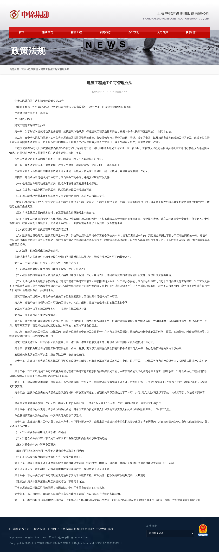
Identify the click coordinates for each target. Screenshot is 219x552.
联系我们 (191, 32)
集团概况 (47, 32)
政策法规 (33, 69)
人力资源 (162, 32)
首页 (21, 32)
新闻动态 (105, 32)
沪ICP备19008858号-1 (108, 543)
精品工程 (76, 32)
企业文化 (133, 32)
